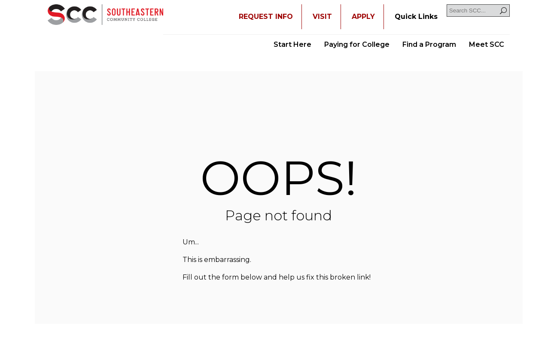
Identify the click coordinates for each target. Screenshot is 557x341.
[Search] (503, 10)
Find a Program (429, 44)
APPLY (363, 16)
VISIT (322, 16)
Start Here (292, 44)
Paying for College (357, 44)
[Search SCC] (478, 10)
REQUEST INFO (266, 16)
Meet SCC (486, 44)
